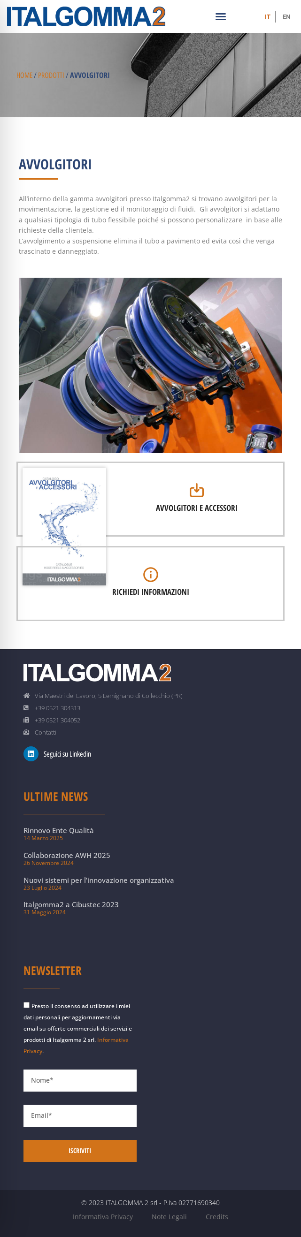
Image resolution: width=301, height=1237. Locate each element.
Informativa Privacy (103, 1216)
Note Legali (169, 1216)
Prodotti (51, 75)
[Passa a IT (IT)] (267, 17)
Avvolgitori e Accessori (197, 507)
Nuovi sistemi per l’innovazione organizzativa (98, 880)
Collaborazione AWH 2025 (66, 855)
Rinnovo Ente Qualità (58, 830)
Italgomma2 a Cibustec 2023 (71, 904)
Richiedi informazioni (150, 591)
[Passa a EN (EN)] (286, 17)
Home (24, 75)
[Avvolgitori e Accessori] (196, 490)
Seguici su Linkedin (67, 754)
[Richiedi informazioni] (151, 575)
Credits (217, 1216)
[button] (220, 16)
